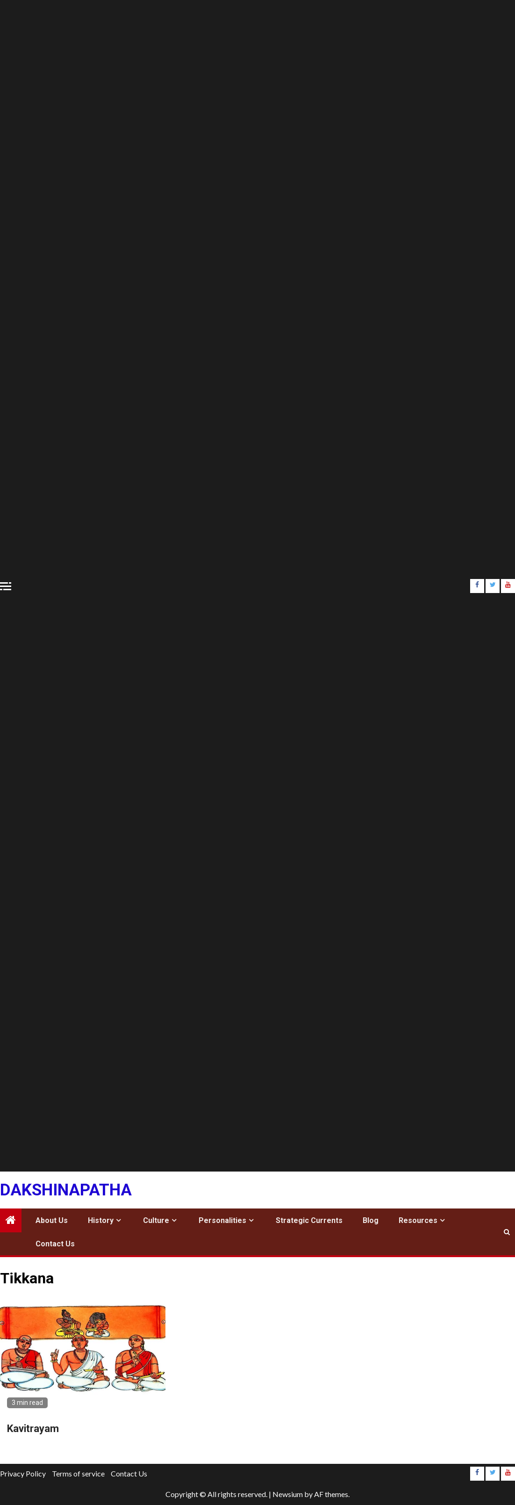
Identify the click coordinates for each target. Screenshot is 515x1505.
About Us (52, 1220)
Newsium (287, 1494)
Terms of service (78, 1473)
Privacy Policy (23, 1473)
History (101, 1220)
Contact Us (55, 1243)
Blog (371, 1220)
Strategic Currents (309, 1220)
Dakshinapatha (66, 1190)
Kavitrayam (33, 1428)
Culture (156, 1220)
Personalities (222, 1220)
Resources (418, 1220)
